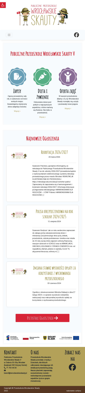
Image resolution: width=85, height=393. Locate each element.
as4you (78, 391)
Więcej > (17, 111)
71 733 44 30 (11, 368)
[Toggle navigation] (9, 35)
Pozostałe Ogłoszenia (42, 318)
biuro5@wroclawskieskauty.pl (15, 373)
